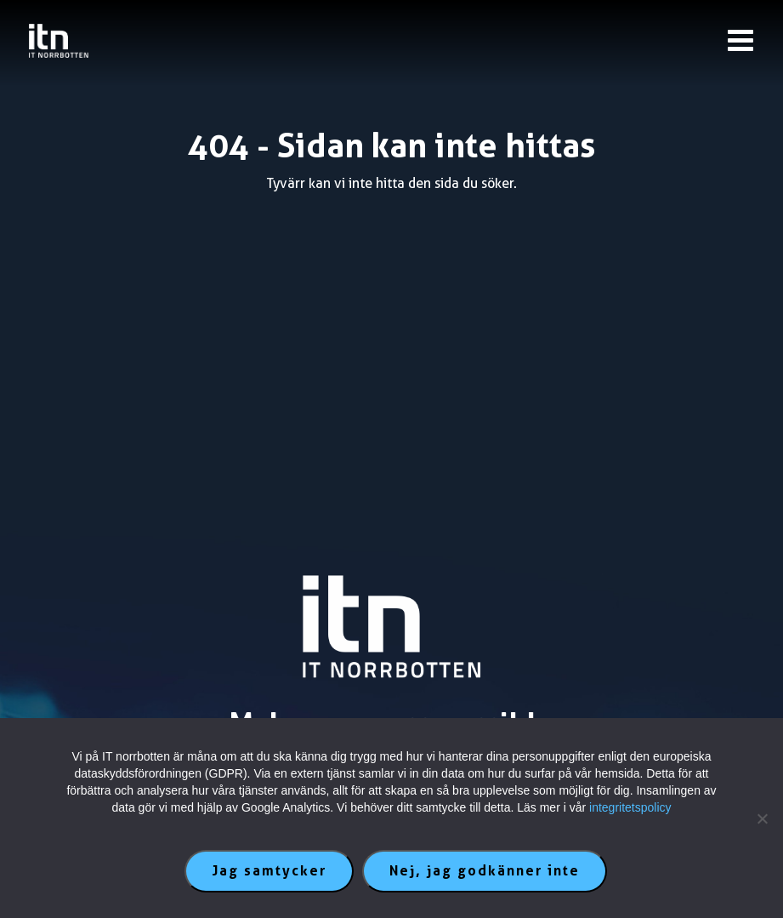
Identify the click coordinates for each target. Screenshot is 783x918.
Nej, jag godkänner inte (484, 871)
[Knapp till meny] (740, 40)
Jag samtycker (269, 871)
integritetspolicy (630, 807)
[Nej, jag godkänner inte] (761, 818)
